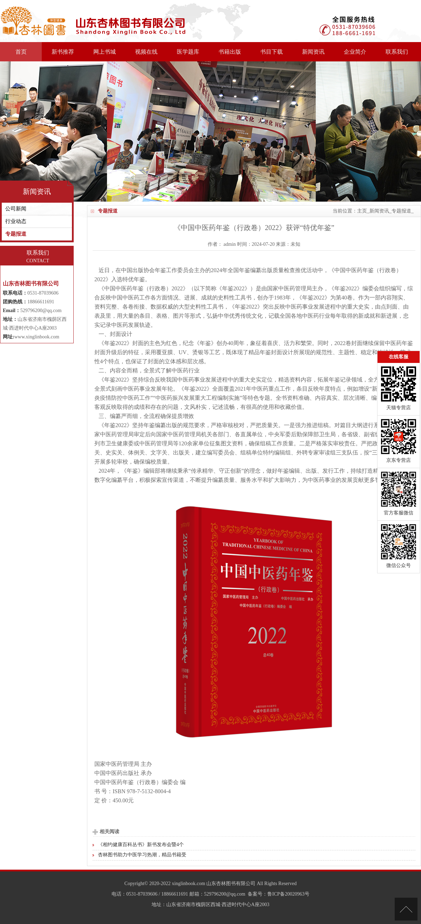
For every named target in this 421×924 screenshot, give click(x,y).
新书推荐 (63, 52)
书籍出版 (230, 52)
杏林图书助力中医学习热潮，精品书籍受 (142, 854)
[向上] (406, 909)
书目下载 (271, 52)
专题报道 (401, 211)
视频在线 (146, 52)
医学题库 (188, 52)
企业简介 (355, 52)
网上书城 (104, 52)
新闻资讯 (313, 52)
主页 (362, 211)
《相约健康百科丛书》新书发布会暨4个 (141, 844)
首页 (21, 52)
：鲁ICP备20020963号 (285, 894)
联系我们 (397, 52)
